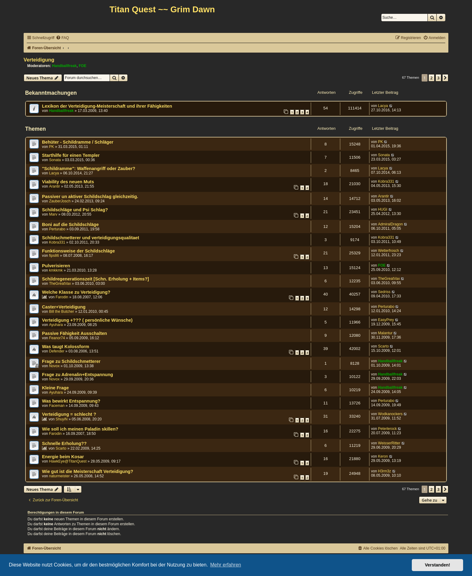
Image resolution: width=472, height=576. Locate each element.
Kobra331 (386, 181)
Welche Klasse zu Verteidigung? (76, 292)
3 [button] (438, 78)
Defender (56, 351)
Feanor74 (57, 338)
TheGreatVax (60, 283)
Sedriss (384, 292)
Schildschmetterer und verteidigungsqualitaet (90, 237)
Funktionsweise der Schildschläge (78, 250)
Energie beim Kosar (63, 456)
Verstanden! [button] (437, 564)
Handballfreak (64, 66)
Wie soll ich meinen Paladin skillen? (80, 429)
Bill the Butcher (61, 311)
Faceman (56, 405)
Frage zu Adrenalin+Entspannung (77, 374)
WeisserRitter (389, 443)
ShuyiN (62, 419)
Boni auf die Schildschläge (70, 224)
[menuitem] (62, 38)
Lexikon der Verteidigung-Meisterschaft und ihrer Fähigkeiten (107, 106)
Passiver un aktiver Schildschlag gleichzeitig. (90, 196)
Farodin (62, 297)
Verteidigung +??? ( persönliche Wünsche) (87, 320)
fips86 (54, 255)
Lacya (383, 106)
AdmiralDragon (390, 224)
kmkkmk (56, 270)
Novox (54, 366)
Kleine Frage (55, 387)
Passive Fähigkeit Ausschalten (74, 333)
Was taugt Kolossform (65, 346)
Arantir (54, 186)
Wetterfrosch (388, 250)
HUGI (382, 209)
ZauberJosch (60, 201)
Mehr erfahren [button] (225, 564)
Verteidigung (39, 59)
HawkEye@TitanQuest (68, 461)
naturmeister (59, 476)
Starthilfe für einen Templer (71, 155)
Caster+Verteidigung (64, 306)
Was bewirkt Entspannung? (71, 401)
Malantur (385, 333)
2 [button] (431, 78)
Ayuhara (56, 325)
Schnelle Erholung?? (64, 443)
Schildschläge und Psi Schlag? (75, 209)
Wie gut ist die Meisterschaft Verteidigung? (87, 471)
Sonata (55, 160)
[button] (445, 77)
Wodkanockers (390, 414)
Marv (53, 214)
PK (51, 147)
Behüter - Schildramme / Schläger (77, 142)
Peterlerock (387, 429)
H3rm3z (384, 471)
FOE (82, 66)
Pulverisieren (56, 265)
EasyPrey (386, 320)
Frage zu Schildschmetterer (71, 361)
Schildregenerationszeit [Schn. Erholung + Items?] (95, 278)
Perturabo (57, 229)
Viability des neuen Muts (68, 181)
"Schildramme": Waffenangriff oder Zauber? (88, 168)
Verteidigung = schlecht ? (69, 414)
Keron (383, 456)
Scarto (383, 346)
